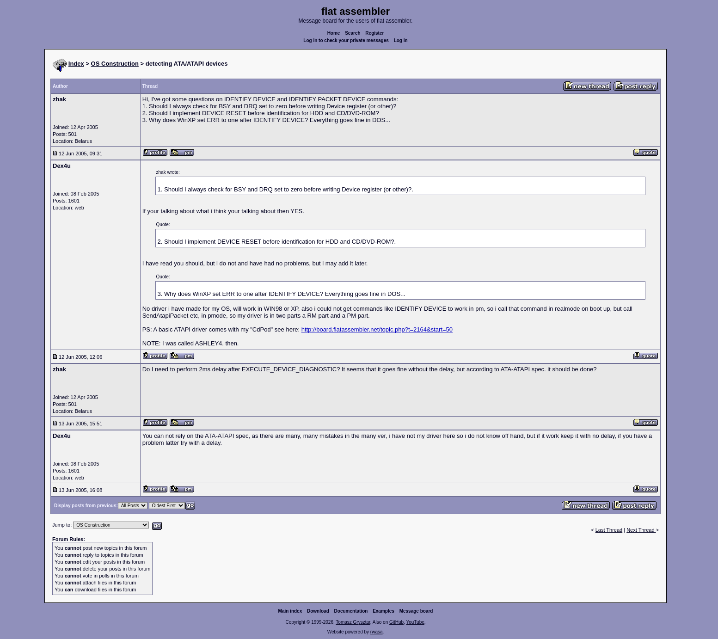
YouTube (415, 622)
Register (374, 33)
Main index (290, 611)
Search (352, 33)
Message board (416, 611)
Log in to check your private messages (346, 40)
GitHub (396, 622)
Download (318, 611)
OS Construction (115, 63)
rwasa (376, 631)
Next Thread (641, 530)
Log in (401, 40)
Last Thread (609, 530)
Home (333, 33)
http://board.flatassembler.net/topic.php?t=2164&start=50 (377, 329)
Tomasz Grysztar (353, 622)
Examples (383, 611)
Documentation (351, 611)
